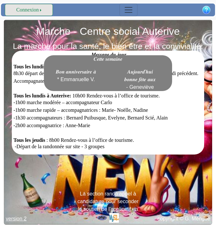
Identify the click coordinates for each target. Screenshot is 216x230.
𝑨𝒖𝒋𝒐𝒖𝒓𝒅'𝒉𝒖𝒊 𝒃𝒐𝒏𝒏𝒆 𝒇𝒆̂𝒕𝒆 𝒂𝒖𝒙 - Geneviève (140, 79)
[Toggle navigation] (128, 10)
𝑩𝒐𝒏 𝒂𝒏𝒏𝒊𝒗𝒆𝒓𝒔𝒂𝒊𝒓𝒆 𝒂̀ (76, 75)
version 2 (16, 218)
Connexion (27, 9)
